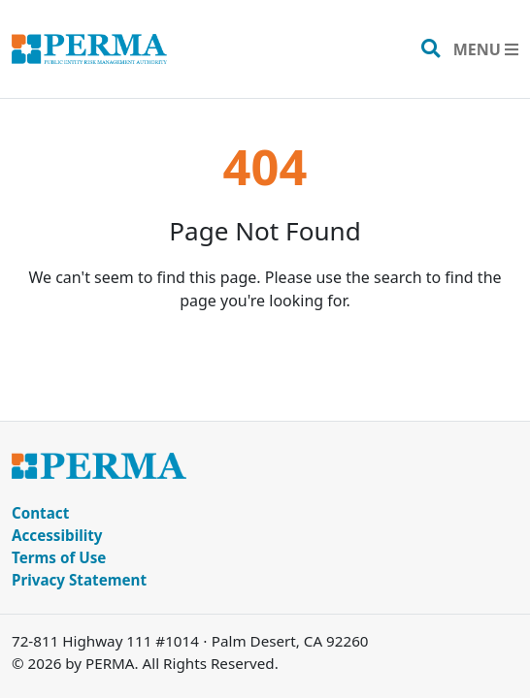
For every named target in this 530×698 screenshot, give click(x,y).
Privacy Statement (79, 579)
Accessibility (57, 535)
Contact (40, 513)
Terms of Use (59, 557)
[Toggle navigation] (485, 49)
